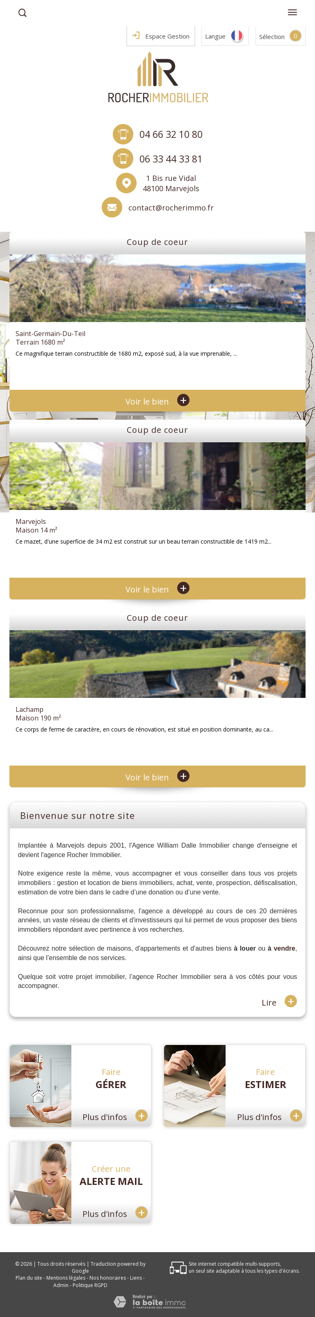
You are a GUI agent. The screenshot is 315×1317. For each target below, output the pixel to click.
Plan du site (29, 1277)
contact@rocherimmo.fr (171, 208)
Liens (136, 1277)
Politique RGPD (90, 1285)
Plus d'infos (115, 1115)
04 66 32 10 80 (171, 134)
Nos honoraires (107, 1277)
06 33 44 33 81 (171, 158)
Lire (279, 1001)
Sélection (272, 36)
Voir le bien (157, 401)
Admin (60, 1285)
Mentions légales (65, 1277)
